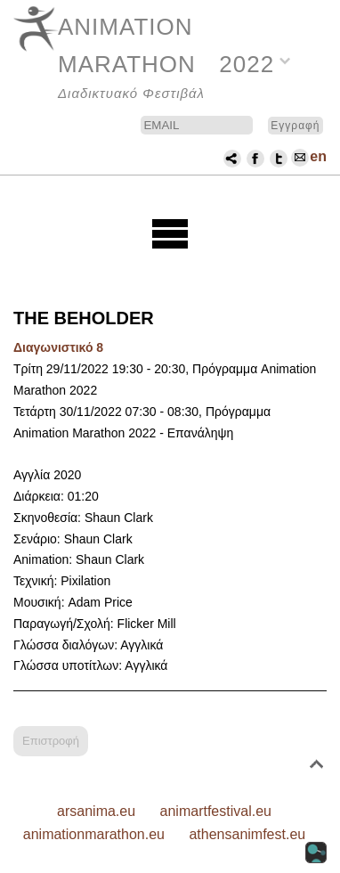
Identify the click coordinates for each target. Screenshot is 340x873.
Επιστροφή (50, 740)
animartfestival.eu (215, 811)
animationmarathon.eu (94, 834)
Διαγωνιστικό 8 (58, 347)
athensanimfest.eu (247, 834)
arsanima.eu (96, 811)
